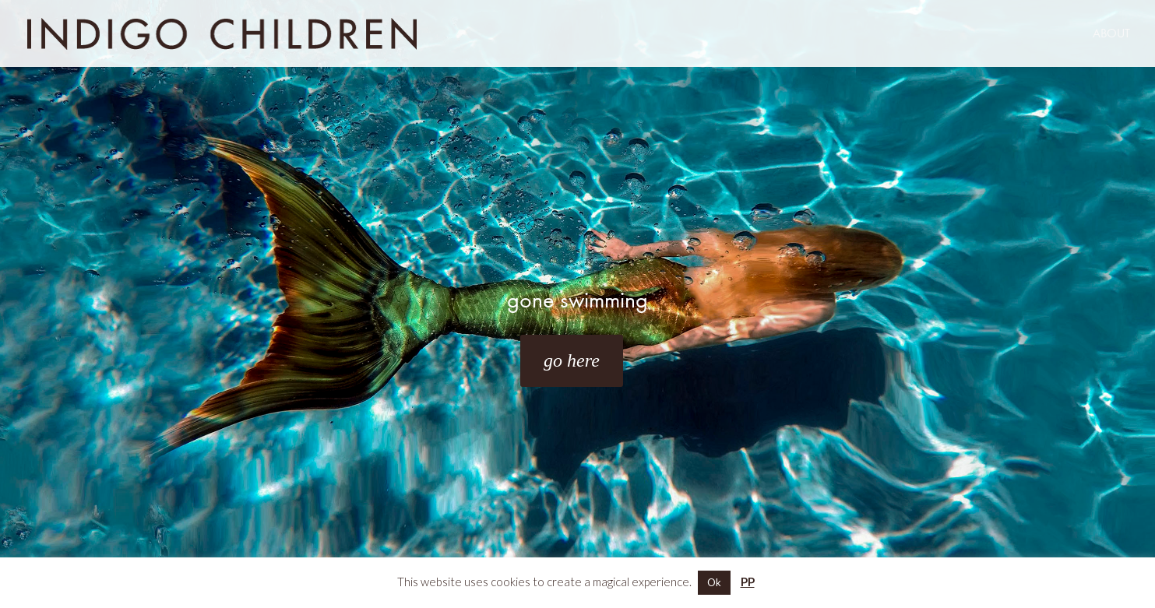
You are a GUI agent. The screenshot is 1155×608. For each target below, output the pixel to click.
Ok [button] (714, 582)
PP (748, 582)
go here (572, 360)
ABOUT (1111, 34)
